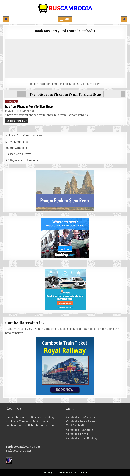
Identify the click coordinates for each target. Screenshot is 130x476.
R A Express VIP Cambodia (22, 160)
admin (10, 111)
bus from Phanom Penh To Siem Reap (29, 106)
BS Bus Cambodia (16, 147)
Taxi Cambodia (75, 425)
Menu (67, 19)
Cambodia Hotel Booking (82, 438)
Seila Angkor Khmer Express (24, 135)
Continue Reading (16, 120)
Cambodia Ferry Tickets (81, 421)
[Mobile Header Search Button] (124, 19)
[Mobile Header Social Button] (6, 19)
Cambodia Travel (77, 433)
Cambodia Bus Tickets (80, 417)
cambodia (13, 101)
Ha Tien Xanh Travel (18, 154)
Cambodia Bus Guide (79, 429)
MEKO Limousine (16, 141)
